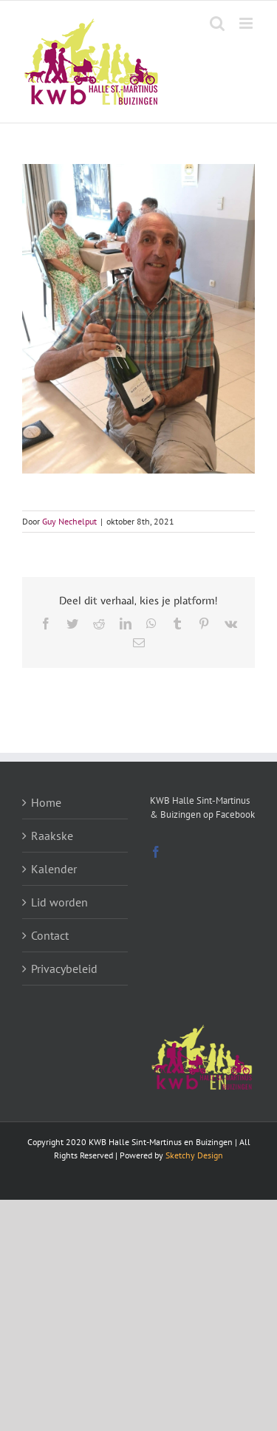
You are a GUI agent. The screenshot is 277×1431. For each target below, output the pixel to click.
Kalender (54, 868)
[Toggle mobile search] (217, 23)
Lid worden (59, 902)
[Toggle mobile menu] (247, 23)
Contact (50, 935)
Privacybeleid (64, 968)
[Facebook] (156, 852)
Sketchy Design (194, 1155)
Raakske (52, 835)
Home (46, 802)
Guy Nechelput (69, 521)
